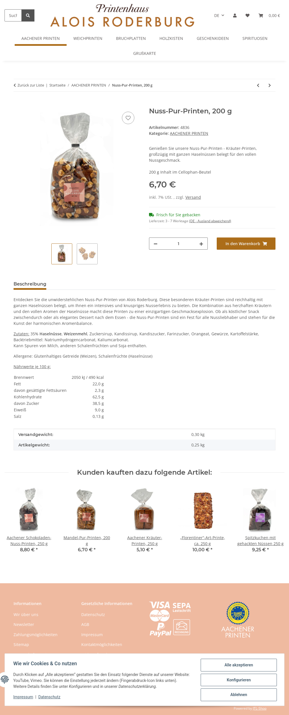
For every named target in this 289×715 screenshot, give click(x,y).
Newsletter (24, 624)
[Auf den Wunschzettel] (128, 118)
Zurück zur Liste (30, 85)
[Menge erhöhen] (201, 243)
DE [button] (216, 15)
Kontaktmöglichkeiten (101, 644)
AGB (85, 624)
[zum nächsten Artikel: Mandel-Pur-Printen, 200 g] (269, 85)
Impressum (24, 697)
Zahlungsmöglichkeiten (36, 634)
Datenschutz (50, 697)
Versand (193, 197)
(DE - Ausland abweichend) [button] (210, 221)
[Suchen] (13, 15)
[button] (235, 15)
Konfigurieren (238, 680)
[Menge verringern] (155, 243)
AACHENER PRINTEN (189, 133)
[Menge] (178, 243)
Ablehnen (238, 695)
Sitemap (21, 644)
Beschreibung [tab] (30, 284)
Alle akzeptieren (238, 665)
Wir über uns (26, 614)
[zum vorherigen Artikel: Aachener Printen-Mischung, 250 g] (258, 85)
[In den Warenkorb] (18, 104)
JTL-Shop (259, 708)
